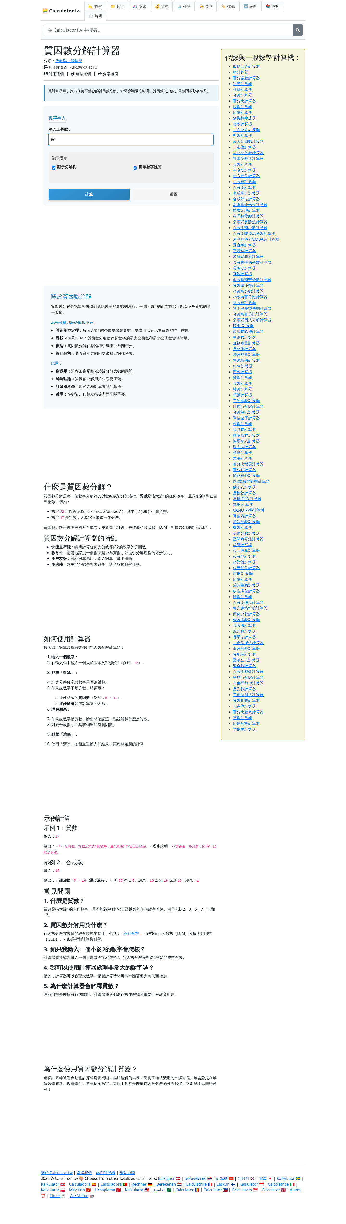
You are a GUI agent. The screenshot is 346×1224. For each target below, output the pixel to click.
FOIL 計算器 (243, 325)
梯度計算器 (242, 452)
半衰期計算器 (244, 170)
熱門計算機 (105, 1172)
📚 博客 (272, 6)
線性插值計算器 (246, 591)
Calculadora (80, 1184)
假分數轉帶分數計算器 (252, 279)
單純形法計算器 (246, 360)
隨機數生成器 (244, 118)
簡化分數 (131, 933)
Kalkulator (50, 1184)
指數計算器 (242, 124)
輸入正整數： (60, 129)
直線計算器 (242, 273)
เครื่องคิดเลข (195, 1178)
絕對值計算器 (244, 562)
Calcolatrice (278, 1184)
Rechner (139, 1184)
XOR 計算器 (243, 504)
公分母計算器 (244, 556)
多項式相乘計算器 (248, 256)
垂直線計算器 (244, 245)
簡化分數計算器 (246, 614)
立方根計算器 (244, 302)
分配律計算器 (244, 654)
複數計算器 (242, 527)
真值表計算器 (244, 516)
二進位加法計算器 (248, 694)
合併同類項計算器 (248, 683)
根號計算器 (242, 395)
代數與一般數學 (68, 60)
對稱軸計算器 (244, 729)
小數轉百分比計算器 (250, 297)
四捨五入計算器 (246, 66)
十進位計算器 (244, 706)
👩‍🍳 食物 (206, 6)
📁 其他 (117, 6)
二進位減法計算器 (248, 642)
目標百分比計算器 (248, 406)
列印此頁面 (56, 67)
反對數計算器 (244, 689)
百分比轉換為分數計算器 (254, 233)
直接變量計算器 (246, 343)
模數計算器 (242, 389)
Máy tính (77, 1190)
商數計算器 (242, 371)
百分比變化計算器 (248, 671)
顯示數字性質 (150, 167)
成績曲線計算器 (246, 585)
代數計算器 (242, 383)
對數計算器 (242, 135)
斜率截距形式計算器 (250, 204)
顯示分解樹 (66, 167)
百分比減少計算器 (248, 602)
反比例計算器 (244, 348)
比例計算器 (242, 112)
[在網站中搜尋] (168, 30)
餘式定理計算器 (246, 210)
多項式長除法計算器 (250, 222)
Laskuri (223, 1184)
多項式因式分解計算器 (252, 320)
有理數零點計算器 (248, 216)
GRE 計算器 (243, 573)
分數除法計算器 (246, 412)
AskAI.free (79, 1195)
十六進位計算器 (246, 175)
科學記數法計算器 (248, 158)
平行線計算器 (244, 250)
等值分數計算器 (246, 533)
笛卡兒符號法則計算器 (252, 308)
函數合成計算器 (246, 660)
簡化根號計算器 (246, 475)
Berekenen (166, 1184)
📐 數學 (95, 6)
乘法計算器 (242, 458)
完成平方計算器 (246, 193)
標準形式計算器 (246, 435)
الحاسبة (159, 1190)
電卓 (263, 1178)
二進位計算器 (244, 147)
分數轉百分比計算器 (250, 314)
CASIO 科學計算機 (248, 510)
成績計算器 (242, 544)
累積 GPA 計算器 (247, 498)
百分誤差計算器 (246, 77)
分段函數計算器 (246, 619)
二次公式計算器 (246, 129)
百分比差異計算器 (248, 712)
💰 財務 (161, 6)
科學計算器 (242, 89)
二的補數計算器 (246, 400)
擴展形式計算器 (246, 441)
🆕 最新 (250, 6)
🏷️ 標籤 (228, 6)
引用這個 (54, 73)
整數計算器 (242, 717)
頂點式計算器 (244, 429)
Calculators (242, 1190)
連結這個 (81, 73)
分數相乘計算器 (246, 700)
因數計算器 (242, 106)
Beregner (166, 1178)
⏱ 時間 (95, 15)
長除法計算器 (244, 268)
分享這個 (108, 73)
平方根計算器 (244, 181)
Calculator (184, 1190)
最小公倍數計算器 (248, 152)
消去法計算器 (244, 446)
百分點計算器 (244, 469)
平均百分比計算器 (248, 677)
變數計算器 (242, 377)
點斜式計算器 (244, 487)
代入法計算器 (244, 625)
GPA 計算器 (243, 366)
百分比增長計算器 (248, 464)
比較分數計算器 (246, 723)
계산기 (243, 1178)
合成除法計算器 (246, 199)
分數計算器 (242, 95)
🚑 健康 (139, 6)
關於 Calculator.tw (57, 1172)
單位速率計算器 (246, 418)
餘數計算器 (242, 596)
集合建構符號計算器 (250, 608)
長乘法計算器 (244, 637)
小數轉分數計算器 (248, 291)
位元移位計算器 (246, 567)
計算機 (222, 1178)
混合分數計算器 (246, 648)
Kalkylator (286, 1178)
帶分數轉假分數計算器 (252, 262)
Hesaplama (105, 1190)
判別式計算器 (244, 337)
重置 (173, 194)
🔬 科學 (184, 6)
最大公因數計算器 (248, 141)
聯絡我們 (84, 1172)
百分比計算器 (244, 101)
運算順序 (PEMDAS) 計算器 (256, 239)
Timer (55, 1195)
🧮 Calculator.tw (61, 10)
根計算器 (240, 72)
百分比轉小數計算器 (250, 227)
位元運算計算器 (246, 550)
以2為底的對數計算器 (251, 481)
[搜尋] (298, 30)
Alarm (295, 1190)
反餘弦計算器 (244, 493)
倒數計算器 (242, 423)
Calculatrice (196, 1184)
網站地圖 (127, 1172)
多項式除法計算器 (248, 331)
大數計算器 (242, 164)
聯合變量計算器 (246, 354)
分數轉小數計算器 (248, 285)
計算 (89, 194)
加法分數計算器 (246, 521)
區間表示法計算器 (248, 539)
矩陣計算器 (242, 83)
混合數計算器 (244, 631)
